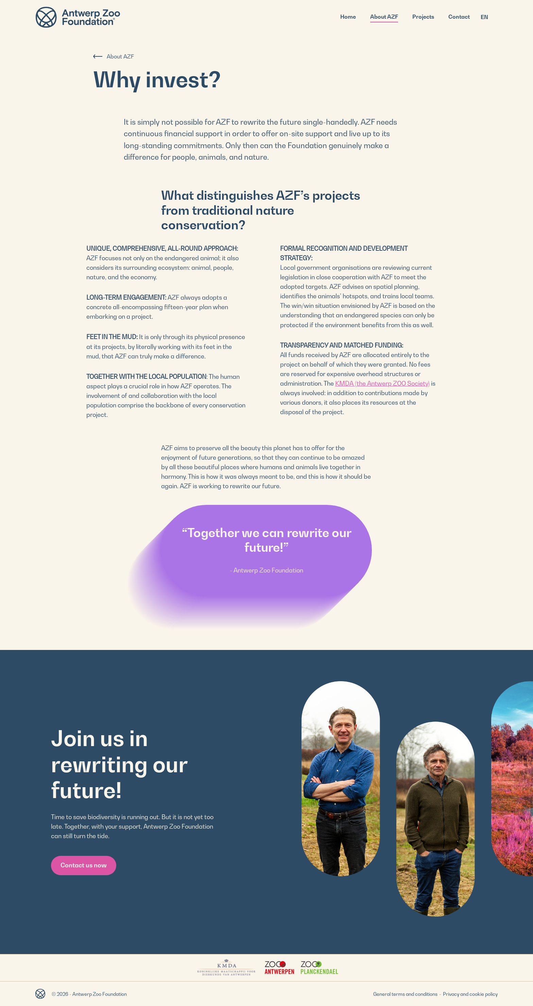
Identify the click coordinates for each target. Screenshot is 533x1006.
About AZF (384, 17)
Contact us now (84, 865)
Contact (459, 17)
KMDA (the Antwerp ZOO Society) (382, 383)
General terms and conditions (405, 994)
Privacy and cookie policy (470, 994)
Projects (423, 17)
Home (348, 17)
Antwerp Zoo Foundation (77, 17)
